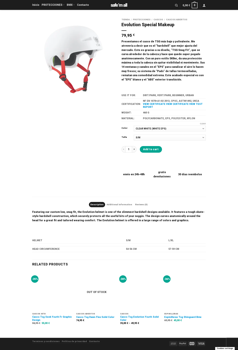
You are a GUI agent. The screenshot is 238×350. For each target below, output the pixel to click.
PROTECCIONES (53, 4)
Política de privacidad (74, 341)
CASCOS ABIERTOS (176, 19)
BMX (71, 4)
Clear (203, 124)
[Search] (176, 5)
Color (124, 128)
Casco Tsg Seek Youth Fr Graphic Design (52, 318)
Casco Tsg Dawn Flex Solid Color (95, 317)
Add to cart (151, 149)
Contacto (83, 4)
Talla (124, 137)
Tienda (125, 19)
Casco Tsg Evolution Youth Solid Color (139, 318)
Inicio (35, 4)
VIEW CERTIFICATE (154, 104)
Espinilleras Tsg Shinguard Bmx (182, 317)
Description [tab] (96, 204)
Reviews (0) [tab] (141, 204)
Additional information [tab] (119, 204)
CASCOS (158, 19)
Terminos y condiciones (46, 341)
